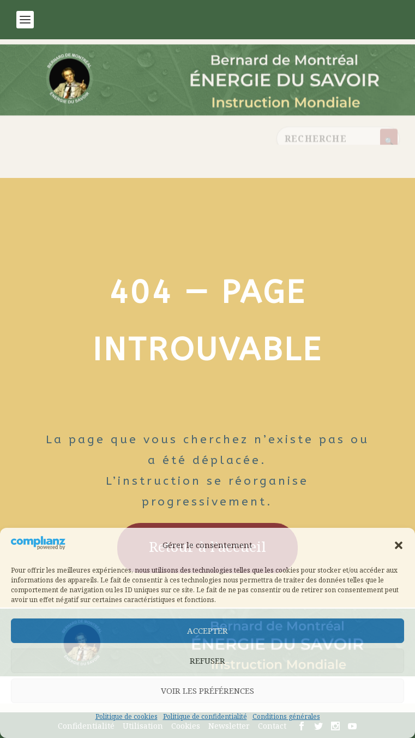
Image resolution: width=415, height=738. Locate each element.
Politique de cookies (126, 716)
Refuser (207, 660)
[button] (398, 545)
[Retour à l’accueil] (207, 94)
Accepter (207, 630)
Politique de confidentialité (205, 716)
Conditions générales (286, 716)
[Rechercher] (389, 141)
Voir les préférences (207, 690)
